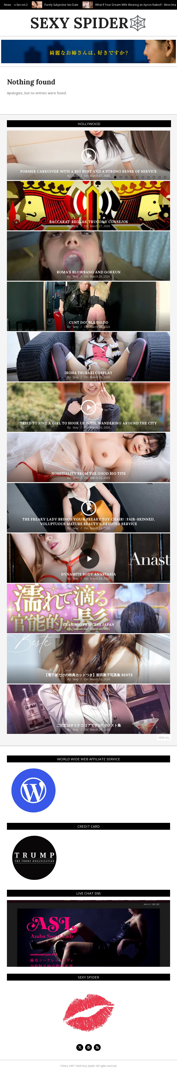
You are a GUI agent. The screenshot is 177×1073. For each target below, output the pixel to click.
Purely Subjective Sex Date (85, 5)
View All (164, 738)
